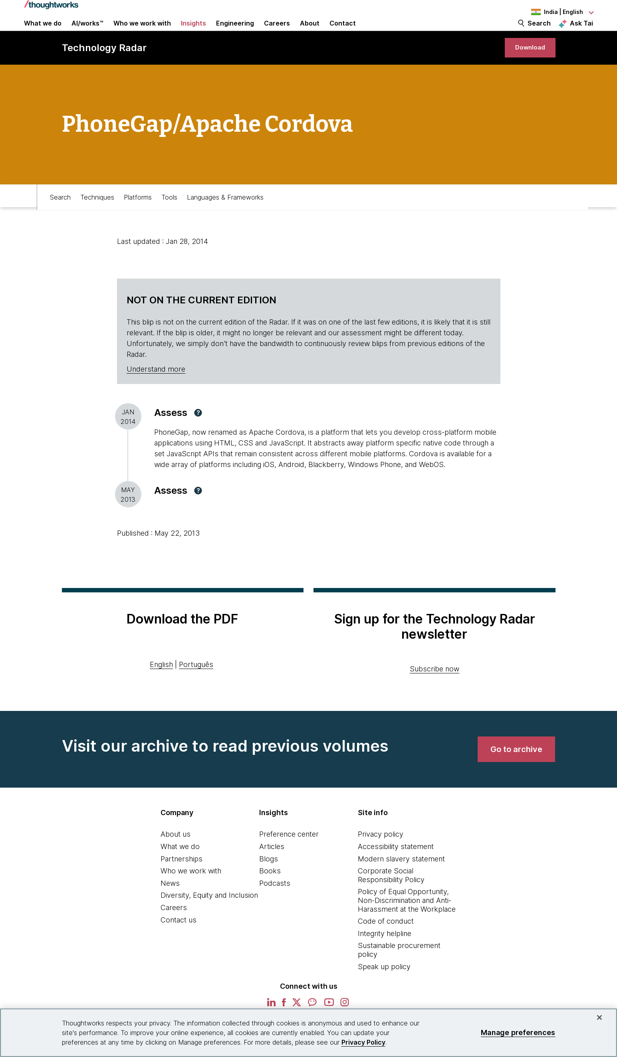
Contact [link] (342, 33)
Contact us (178, 943)
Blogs (268, 882)
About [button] (309, 33)
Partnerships (181, 882)
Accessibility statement (396, 870)
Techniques (97, 218)
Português (196, 688)
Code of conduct (386, 945)
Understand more (156, 393)
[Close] (599, 1017)
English (161, 688)
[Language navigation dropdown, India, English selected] (549, 12)
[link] (525, 66)
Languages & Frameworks (225, 218)
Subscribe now (434, 693)
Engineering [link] (235, 33)
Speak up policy (384, 990)
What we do (180, 870)
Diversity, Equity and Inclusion (209, 919)
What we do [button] (43, 33)
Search (539, 33)
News (170, 907)
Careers (174, 931)
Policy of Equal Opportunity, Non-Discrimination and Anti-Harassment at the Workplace (407, 924)
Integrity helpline (384, 957)
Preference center (289, 858)
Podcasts (274, 907)
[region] (308, 1032)
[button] (198, 437)
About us (175, 858)
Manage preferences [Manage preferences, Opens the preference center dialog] (518, 1032)
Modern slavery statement (401, 882)
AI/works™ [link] (87, 33)
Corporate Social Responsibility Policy (391, 899)
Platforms (138, 218)
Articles (271, 870)
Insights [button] (193, 33)
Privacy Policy (363, 1042)
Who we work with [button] (142, 33)
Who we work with (191, 895)
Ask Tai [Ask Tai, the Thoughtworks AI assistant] (581, 32)
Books (270, 895)
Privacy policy (380, 858)
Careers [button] (277, 33)
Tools (169, 218)
